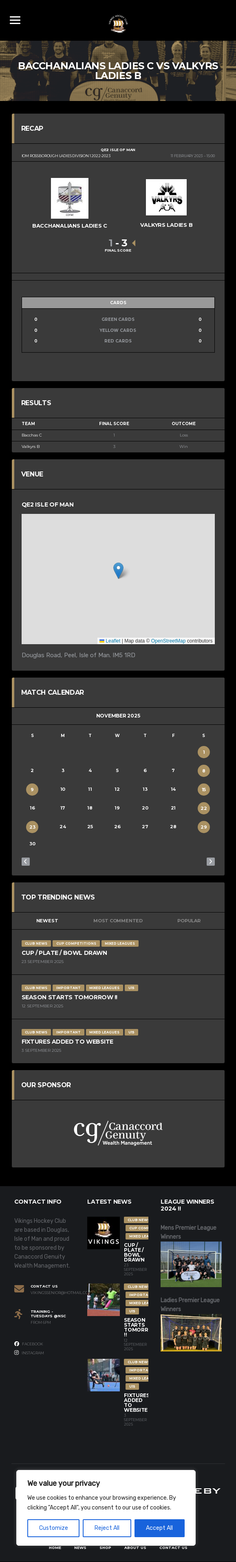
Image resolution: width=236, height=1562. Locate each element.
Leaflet (109, 641)
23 (32, 827)
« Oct (26, 862)
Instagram (29, 1353)
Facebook (28, 1343)
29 (204, 827)
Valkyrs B (31, 447)
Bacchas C (32, 435)
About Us (135, 1547)
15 (204, 789)
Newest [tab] (47, 921)
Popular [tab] (188, 921)
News (80, 1547)
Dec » (211, 862)
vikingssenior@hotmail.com (53, 1293)
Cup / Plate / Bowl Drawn (64, 953)
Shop (105, 1547)
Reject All (107, 1528)
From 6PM (41, 1323)
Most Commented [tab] (118, 921)
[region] (106, 1508)
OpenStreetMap (168, 641)
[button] (118, 571)
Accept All (159, 1528)
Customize (53, 1528)
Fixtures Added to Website (68, 1041)
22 (204, 808)
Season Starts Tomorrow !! (70, 997)
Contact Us (173, 1547)
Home (55, 1547)
